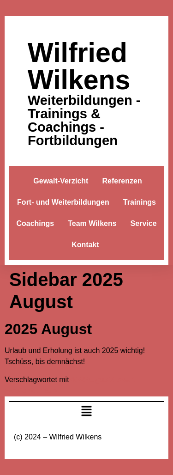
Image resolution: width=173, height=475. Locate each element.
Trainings (139, 202)
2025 (77, 380)
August (98, 380)
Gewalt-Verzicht (60, 181)
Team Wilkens (92, 223)
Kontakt (85, 245)
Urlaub (45, 391)
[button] (86, 412)
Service (144, 223)
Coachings (35, 223)
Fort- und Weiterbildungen (63, 202)
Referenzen (122, 181)
